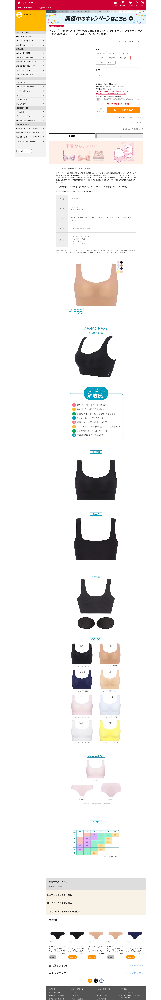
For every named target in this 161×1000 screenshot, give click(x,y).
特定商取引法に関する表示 (25, 120)
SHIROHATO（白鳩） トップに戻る (131, 117)
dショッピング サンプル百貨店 (27, 128)
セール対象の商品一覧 (24, 36)
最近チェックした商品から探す (27, 62)
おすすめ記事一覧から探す (25, 74)
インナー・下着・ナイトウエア (79, 12)
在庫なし (52, 957)
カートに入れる (123, 110)
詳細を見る (73, 957)
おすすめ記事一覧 (77, 989)
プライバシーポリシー (24, 116)
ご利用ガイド (21, 82)
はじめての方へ (21, 104)
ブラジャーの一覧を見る (134, 122)
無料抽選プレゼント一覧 (24, 45)
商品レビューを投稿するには (133, 129)
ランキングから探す (23, 70)
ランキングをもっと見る (134, 965)
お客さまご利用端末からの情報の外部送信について (130, 996)
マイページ (75, 995)
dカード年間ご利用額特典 (25, 87)
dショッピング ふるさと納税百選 (27, 132)
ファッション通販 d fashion (26, 141)
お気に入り (101, 111)
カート (73, 992)
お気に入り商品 (54, 992)
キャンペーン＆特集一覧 (24, 41)
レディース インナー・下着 (100, 12)
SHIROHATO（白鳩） (56, 886)
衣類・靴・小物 (62, 12)
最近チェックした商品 (56, 995)
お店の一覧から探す (23, 53)
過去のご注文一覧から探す (25, 66)
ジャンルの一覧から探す (24, 57)
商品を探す (53, 989)
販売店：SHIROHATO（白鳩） (129, 41)
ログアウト (24, 151)
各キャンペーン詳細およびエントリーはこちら (112, 94)
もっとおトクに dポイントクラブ (27, 137)
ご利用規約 (20, 112)
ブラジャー (114, 12)
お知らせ (19, 95)
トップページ (51, 12)
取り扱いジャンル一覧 (56, 999)
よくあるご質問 (21, 99)
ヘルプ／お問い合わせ (24, 91)
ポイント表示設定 (77, 999)
